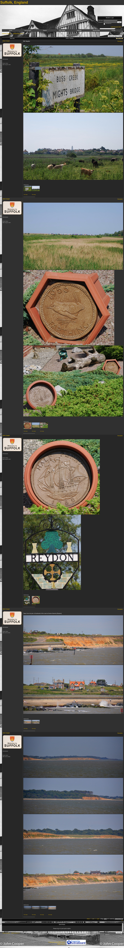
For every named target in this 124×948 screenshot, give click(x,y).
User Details (62, 30)
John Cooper (6, 41)
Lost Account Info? (116, 27)
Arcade (113, 30)
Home (10, 30)
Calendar (79, 30)
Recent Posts (96, 30)
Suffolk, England (6, 33)
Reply (120, 36)
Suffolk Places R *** (18, 33)
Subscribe (118, 932)
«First (88, 918)
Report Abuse (61, 944)
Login (119, 22)
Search (45, 30)
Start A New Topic (113, 36)
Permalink (120, 41)
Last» (98, 918)
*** (122, 920)
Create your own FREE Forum (56, 942)
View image (25, 194)
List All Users (27, 30)
